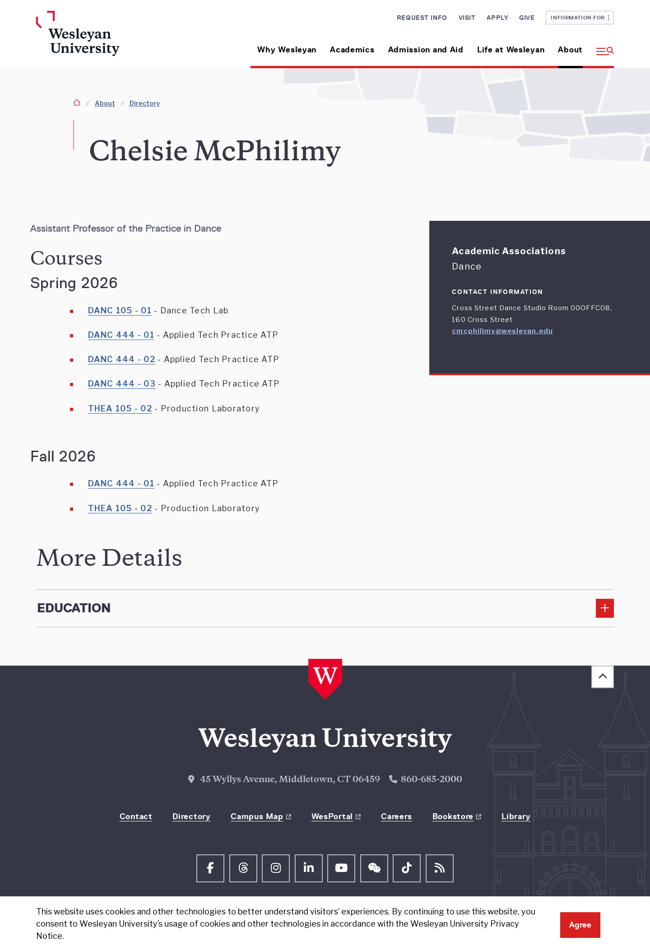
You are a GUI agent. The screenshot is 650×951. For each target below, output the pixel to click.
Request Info (422, 18)
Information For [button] (580, 17)
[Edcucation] (325, 608)
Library (515, 816)
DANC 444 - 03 (122, 383)
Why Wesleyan (286, 50)
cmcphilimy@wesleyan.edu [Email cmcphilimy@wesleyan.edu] (502, 331)
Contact (136, 816)
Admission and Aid (426, 50)
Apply (497, 18)
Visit (467, 18)
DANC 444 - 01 (121, 335)
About (570, 50)
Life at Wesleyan (511, 50)
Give (526, 18)
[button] (602, 46)
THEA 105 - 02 (120, 408)
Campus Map (257, 816)
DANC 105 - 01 (120, 310)
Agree (580, 925)
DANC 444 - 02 (121, 359)
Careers (396, 816)
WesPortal (332, 816)
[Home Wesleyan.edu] (104, 39)
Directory (145, 103)
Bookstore (453, 816)
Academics (352, 50)
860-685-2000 (431, 780)
